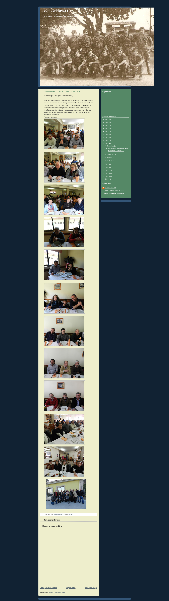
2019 (107, 131)
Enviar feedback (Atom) (57, 592)
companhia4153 (56, 11)
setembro (110, 154)
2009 (107, 179)
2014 (107, 164)
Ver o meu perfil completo (114, 193)
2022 (107, 128)
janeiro (109, 160)
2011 (107, 173)
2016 (107, 140)
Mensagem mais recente (48, 588)
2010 (107, 176)
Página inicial (70, 588)
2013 (107, 167)
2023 (107, 125)
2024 (107, 122)
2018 (107, 134)
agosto (109, 157)
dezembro (110, 146)
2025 (107, 119)
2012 (107, 170)
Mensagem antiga (91, 588)
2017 (107, 137)
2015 (107, 143)
